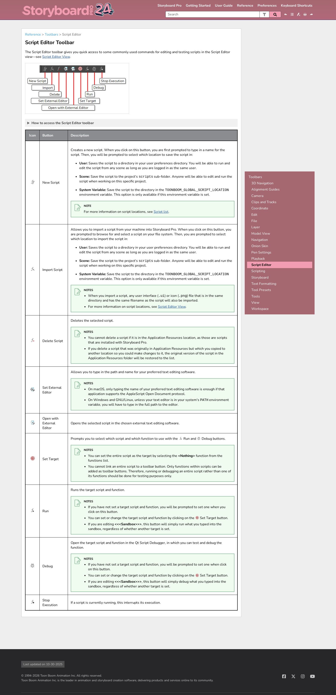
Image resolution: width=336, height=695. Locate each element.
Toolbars (51, 34)
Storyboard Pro (170, 5)
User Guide (224, 5)
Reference (245, 5)
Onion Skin (259, 246)
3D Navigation (262, 183)
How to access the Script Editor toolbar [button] (61, 122)
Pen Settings (261, 252)
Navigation (259, 239)
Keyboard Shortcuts (296, 5)
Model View (260, 233)
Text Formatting (263, 283)
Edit (254, 214)
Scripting (258, 271)
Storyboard (259, 277)
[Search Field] (223, 14)
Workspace (260, 308)
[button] (264, 14)
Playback (258, 258)
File (254, 221)
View (255, 302)
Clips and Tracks (263, 202)
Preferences (267, 5)
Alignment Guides (265, 189)
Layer (255, 227)
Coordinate (259, 208)
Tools (255, 296)
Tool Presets (261, 290)
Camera (257, 196)
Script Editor (261, 265)
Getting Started (198, 5)
